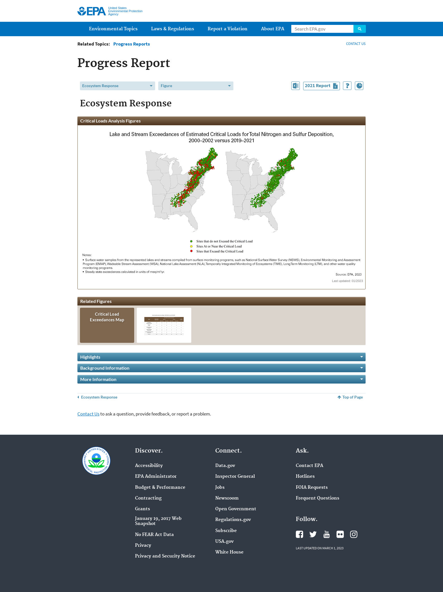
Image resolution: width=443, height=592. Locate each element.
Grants (142, 509)
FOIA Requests (312, 487)
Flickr (340, 534)
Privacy (143, 545)
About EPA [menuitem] (272, 29)
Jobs (220, 487)
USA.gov (224, 541)
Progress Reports (131, 44)
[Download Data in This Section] (295, 85)
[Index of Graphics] (359, 85)
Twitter (313, 534)
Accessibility (149, 465)
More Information (98, 379)
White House (229, 552)
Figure (166, 85)
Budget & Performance (160, 487)
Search (359, 29)
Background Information (104, 368)
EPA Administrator (156, 476)
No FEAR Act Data (154, 534)
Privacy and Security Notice (165, 556)
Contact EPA (309, 465)
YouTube (326, 534)
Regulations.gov (233, 519)
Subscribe (226, 530)
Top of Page (352, 397)
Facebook (299, 534)
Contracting (148, 498)
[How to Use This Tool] (347, 85)
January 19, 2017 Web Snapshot (158, 521)
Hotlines (305, 476)
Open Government (235, 509)
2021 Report (322, 86)
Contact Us (88, 414)
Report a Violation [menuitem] (227, 29)
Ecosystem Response (100, 85)
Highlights (90, 356)
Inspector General (235, 476)
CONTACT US (356, 43)
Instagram (353, 534)
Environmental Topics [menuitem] (113, 29)
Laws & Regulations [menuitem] (172, 29)
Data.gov (225, 465)
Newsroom (227, 498)
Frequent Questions (317, 498)
